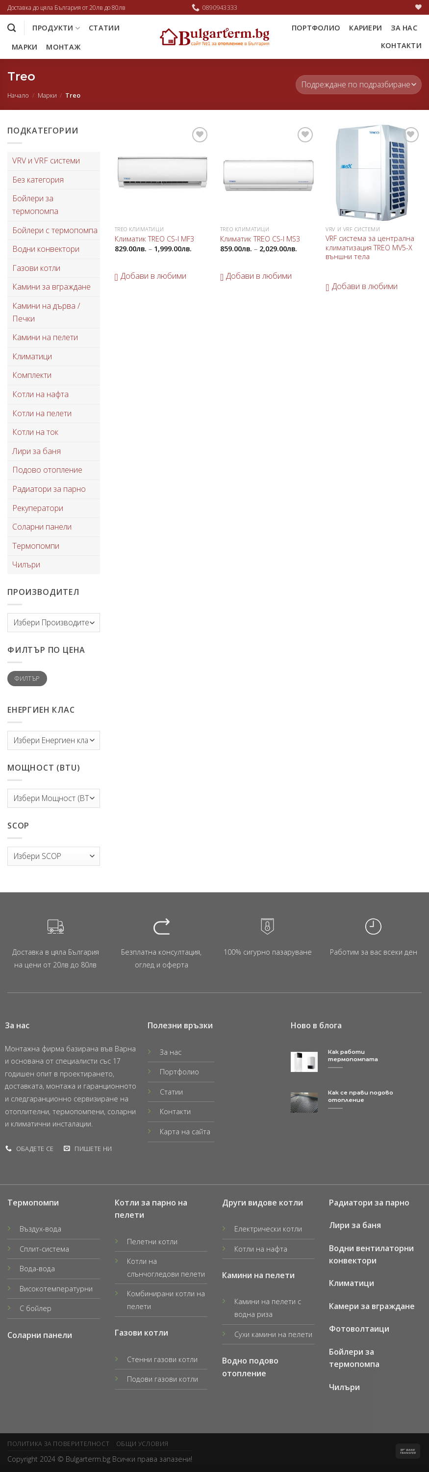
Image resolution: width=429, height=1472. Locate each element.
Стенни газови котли (162, 1359)
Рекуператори (37, 508)
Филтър (27, 678)
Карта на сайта (185, 1131)
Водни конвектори (45, 248)
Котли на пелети (42, 413)
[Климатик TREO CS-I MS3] (268, 173)
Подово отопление (47, 469)
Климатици (32, 356)
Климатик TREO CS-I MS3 (260, 239)
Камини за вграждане (51, 286)
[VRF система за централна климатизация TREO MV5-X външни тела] (374, 173)
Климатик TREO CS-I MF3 (154, 239)
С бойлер (35, 1308)
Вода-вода (37, 1268)
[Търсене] (11, 28)
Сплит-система (44, 1249)
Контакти (401, 45)
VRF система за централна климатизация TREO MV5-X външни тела (370, 247)
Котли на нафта (40, 394)
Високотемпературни (56, 1288)
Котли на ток (35, 432)
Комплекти (31, 375)
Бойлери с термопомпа (55, 230)
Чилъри (26, 564)
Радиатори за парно (49, 488)
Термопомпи (35, 545)
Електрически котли (268, 1228)
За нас (404, 27)
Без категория (38, 179)
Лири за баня (36, 451)
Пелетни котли (152, 1241)
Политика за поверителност (58, 1444)
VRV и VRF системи (46, 160)
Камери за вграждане (372, 1306)
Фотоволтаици (359, 1328)
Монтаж (63, 47)
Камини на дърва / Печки (46, 312)
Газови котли (36, 268)
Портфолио (316, 27)
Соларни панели (42, 526)
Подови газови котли (162, 1379)
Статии (104, 27)
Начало (18, 95)
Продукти (56, 28)
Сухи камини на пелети (273, 1334)
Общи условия (142, 1444)
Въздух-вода (40, 1228)
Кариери (365, 27)
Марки (24, 47)
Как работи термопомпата (353, 1055)
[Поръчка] (359, 84)
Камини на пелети (45, 337)
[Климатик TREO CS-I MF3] (163, 173)
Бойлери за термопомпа (35, 204)
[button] (150, 276)
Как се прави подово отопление (360, 1096)
